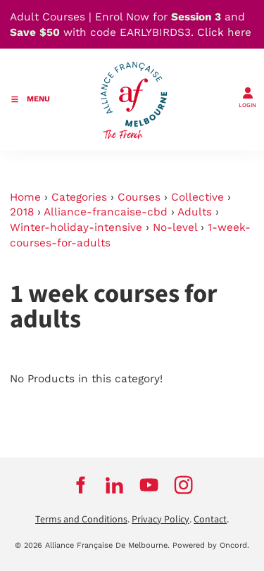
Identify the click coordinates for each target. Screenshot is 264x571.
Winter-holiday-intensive (76, 227)
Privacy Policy (160, 519)
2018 (22, 212)
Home (25, 197)
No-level (175, 227)
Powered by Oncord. (210, 545)
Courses (139, 197)
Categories (79, 197)
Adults (194, 212)
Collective (197, 197)
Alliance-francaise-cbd (106, 212)
